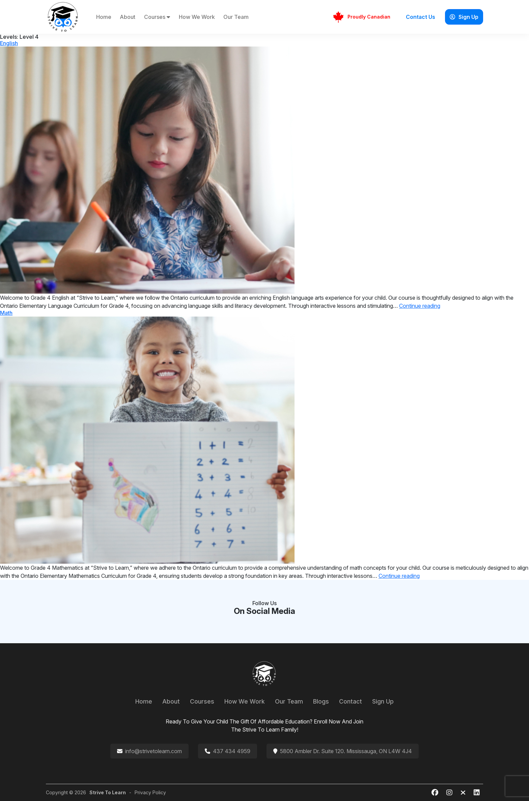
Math (6, 312)
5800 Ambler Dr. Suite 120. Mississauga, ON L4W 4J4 (346, 751)
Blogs (321, 701)
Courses (157, 16)
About (127, 16)
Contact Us (420, 16)
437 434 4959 (231, 751)
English (9, 43)
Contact (350, 701)
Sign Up (464, 16)
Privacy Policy (150, 792)
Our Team (236, 16)
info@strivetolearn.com (153, 751)
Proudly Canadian (361, 17)
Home (103, 16)
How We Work (197, 16)
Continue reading (419, 305)
